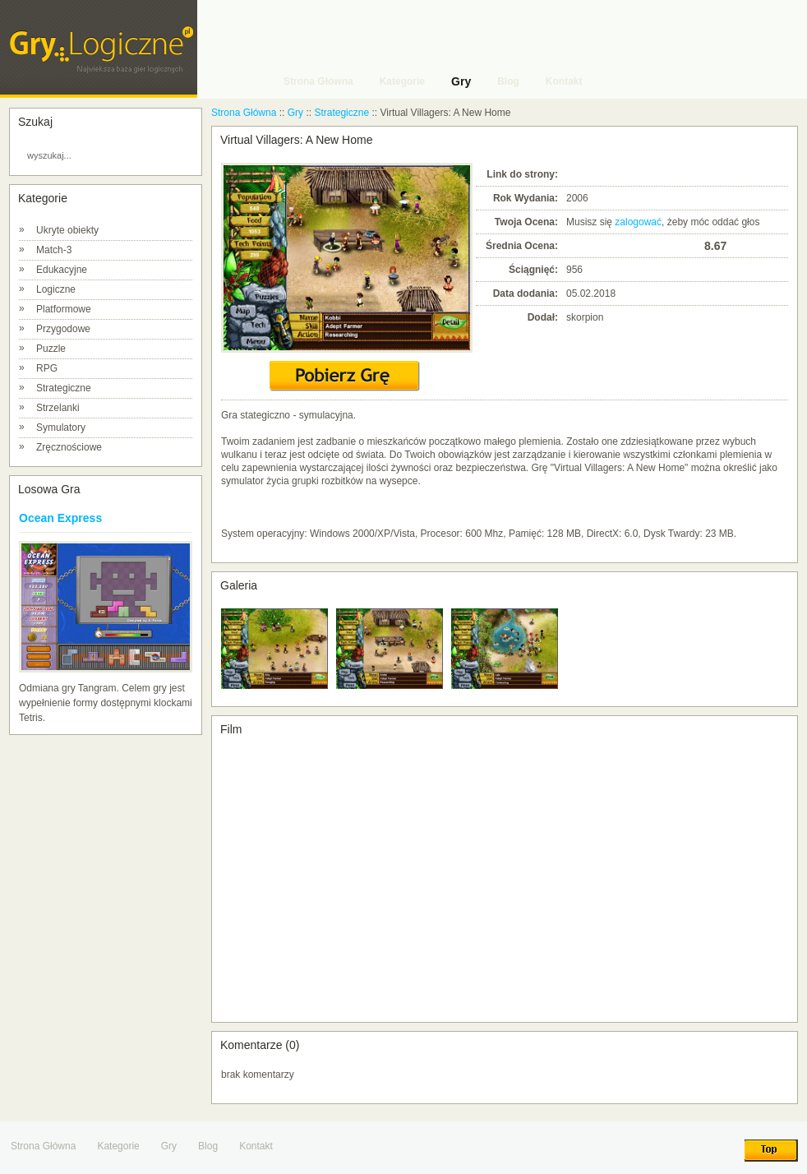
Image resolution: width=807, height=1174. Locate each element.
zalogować (638, 222)
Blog (208, 1146)
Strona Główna (243, 112)
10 (691, 245)
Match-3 (53, 250)
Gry (295, 112)
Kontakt (256, 1146)
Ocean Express (60, 518)
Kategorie (118, 1146)
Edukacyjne (61, 269)
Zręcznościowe (69, 447)
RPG (47, 368)
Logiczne (56, 289)
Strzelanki (58, 408)
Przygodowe (63, 329)
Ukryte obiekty (67, 230)
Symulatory (60, 427)
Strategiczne (63, 388)
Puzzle (51, 348)
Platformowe (63, 309)
